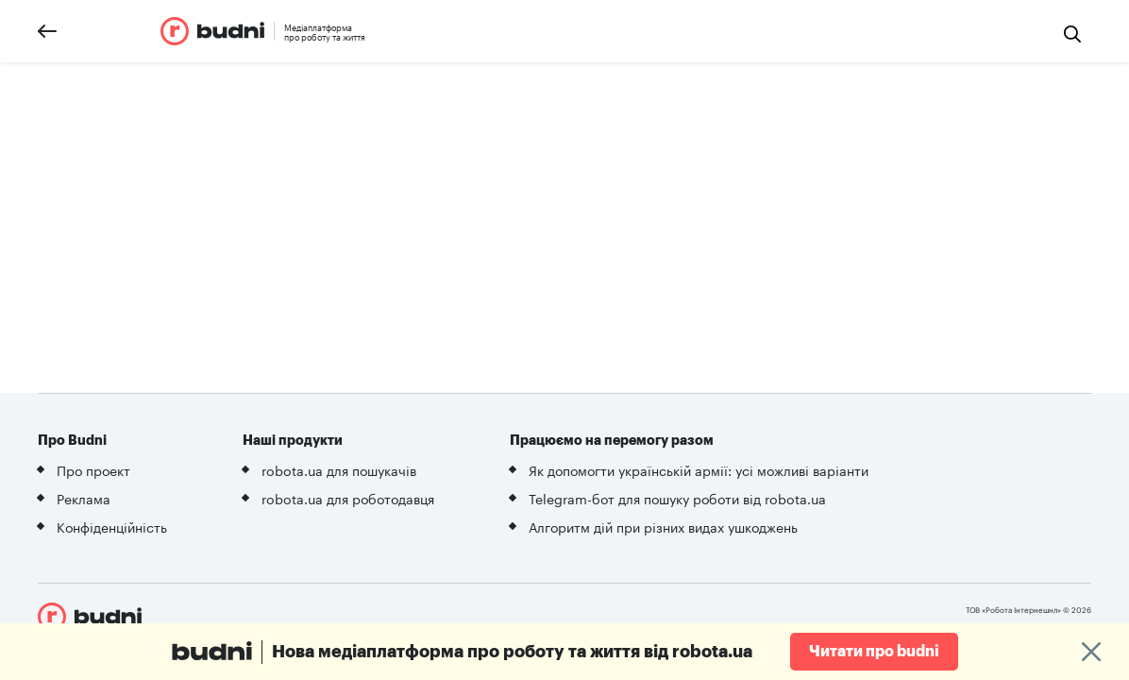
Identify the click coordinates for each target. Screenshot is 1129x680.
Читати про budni (874, 651)
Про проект (93, 469)
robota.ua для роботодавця (347, 497)
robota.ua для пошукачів (338, 469)
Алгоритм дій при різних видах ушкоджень (663, 526)
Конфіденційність (112, 526)
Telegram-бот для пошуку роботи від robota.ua (677, 497)
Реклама (83, 497)
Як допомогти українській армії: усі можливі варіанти (698, 469)
